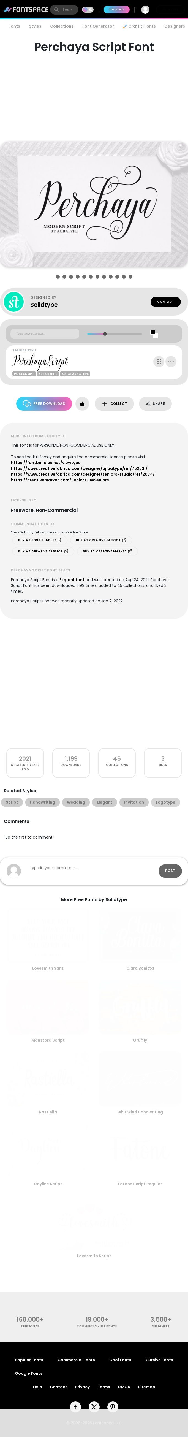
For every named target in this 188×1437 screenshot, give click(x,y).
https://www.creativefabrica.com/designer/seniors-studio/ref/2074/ (83, 474)
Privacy (82, 1387)
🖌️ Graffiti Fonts (139, 26)
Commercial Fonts (76, 1360)
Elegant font (72, 579)
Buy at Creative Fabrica (101, 540)
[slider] (105, 334)
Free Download (44, 403)
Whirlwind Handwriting (140, 1112)
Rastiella (48, 1112)
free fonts (30, 1326)
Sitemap (146, 1387)
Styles (35, 26)
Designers (161, 1326)
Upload (116, 9)
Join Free (170, 9)
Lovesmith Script (94, 1256)
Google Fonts (28, 1373)
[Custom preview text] (44, 334)
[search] (64, 10)
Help (37, 1387)
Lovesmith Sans (48, 968)
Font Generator (98, 26)
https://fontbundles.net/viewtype (46, 462)
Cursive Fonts (159, 1360)
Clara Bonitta (140, 968)
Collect (114, 403)
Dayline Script (48, 1184)
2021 (25, 759)
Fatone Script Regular (140, 1184)
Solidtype (44, 305)
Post (170, 870)
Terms (103, 1387)
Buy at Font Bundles (40, 540)
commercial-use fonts (97, 1326)
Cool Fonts (120, 1360)
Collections (61, 26)
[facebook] (75, 1406)
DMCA (124, 1387)
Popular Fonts (29, 1360)
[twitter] (94, 1406)
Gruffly (140, 1040)
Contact (165, 302)
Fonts (14, 26)
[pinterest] (112, 1406)
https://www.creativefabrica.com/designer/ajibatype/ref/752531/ (79, 468)
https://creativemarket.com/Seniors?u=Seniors (60, 480)
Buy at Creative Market (107, 551)
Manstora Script (48, 1040)
